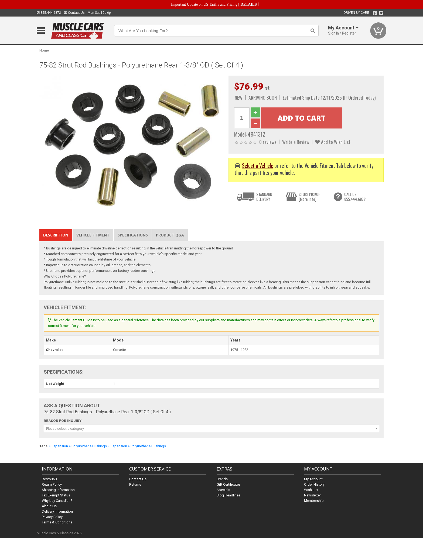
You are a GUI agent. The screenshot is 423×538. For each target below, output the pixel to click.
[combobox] (211, 428)
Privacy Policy (52, 517)
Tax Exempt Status (56, 495)
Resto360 (49, 479)
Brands (222, 479)
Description (55, 235)
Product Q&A (170, 235)
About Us (49, 506)
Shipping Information (58, 490)
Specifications (133, 235)
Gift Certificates (229, 484)
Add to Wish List (332, 141)
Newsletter (312, 495)
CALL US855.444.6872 (355, 196)
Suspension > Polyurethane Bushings (78, 446)
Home (44, 50)
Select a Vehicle (257, 166)
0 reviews (267, 141)
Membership (314, 501)
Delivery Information (57, 511)
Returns (135, 484)
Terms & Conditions (57, 522)
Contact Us (74, 13)
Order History (314, 484)
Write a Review (295, 141)
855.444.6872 (49, 13)
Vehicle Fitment (93, 235)
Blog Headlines (228, 495)
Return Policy (52, 484)
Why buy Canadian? (57, 501)
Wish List (311, 490)
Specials (223, 490)
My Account (313, 479)
